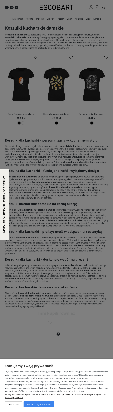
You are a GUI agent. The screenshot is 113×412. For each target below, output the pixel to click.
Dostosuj (13, 404)
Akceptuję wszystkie (39, 404)
